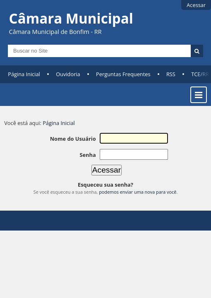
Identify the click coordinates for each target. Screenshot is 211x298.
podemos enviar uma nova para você (137, 192)
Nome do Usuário (73, 138)
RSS (170, 74)
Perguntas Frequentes (123, 74)
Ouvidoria (68, 74)
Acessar (196, 5)
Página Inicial (24, 74)
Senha (87, 155)
